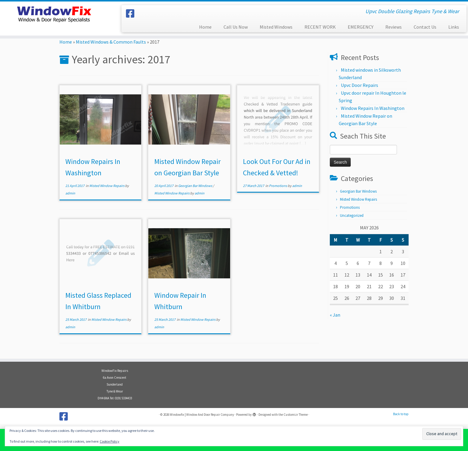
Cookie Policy (109, 441)
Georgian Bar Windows (195, 185)
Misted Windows (276, 27)
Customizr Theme (296, 414)
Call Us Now (236, 27)
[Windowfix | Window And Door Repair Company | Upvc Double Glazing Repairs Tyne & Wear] (54, 13)
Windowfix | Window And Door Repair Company (202, 414)
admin (70, 193)
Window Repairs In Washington (372, 108)
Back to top (401, 414)
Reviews (393, 27)
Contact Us (425, 27)
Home (205, 27)
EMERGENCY (360, 27)
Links (453, 27)
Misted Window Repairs (107, 185)
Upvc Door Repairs (359, 85)
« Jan (335, 315)
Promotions (278, 185)
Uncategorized (352, 215)
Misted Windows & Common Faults (111, 42)
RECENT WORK (320, 27)
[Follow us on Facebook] (132, 14)
